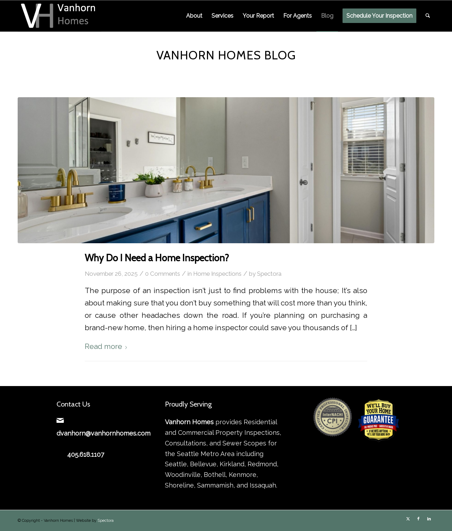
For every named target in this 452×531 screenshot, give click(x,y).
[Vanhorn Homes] (59, 15)
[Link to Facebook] (418, 519)
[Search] (428, 15)
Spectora (269, 273)
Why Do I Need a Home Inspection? (157, 258)
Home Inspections (217, 273)
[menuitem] (194, 15)
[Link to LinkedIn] (429, 519)
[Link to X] (408, 519)
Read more (106, 346)
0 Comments (162, 273)
